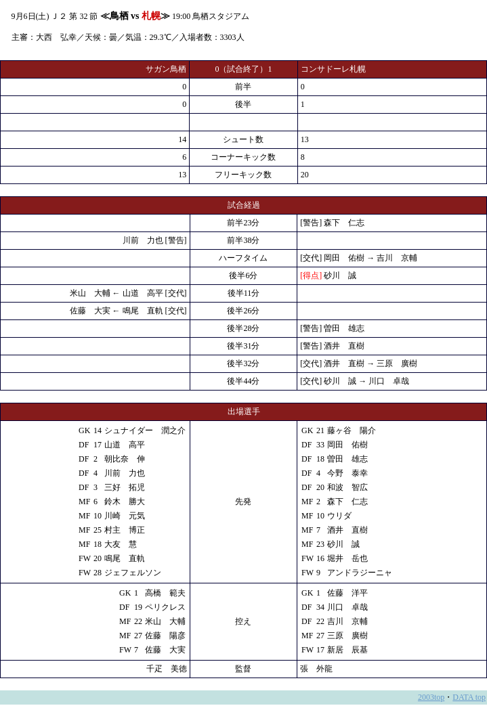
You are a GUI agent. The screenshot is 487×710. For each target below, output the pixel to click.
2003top (431, 697)
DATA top (469, 697)
